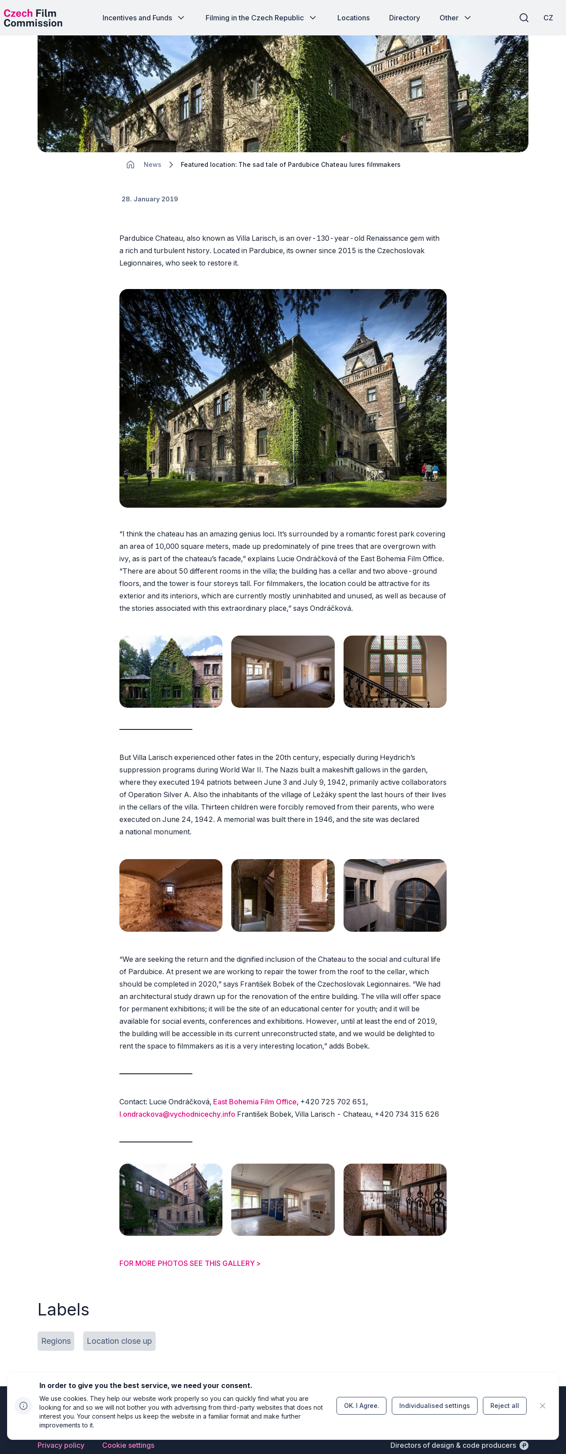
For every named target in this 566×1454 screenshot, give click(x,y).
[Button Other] (456, 17)
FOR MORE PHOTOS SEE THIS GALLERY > (190, 1244)
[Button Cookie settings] (128, 1426)
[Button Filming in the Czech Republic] (262, 17)
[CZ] (539, 17)
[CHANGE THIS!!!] (130, 186)
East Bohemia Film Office (255, 1096)
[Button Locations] (354, 17)
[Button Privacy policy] (61, 1426)
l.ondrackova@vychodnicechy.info (177, 1109)
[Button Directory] (404, 17)
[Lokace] (152, 186)
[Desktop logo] (42, 18)
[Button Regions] (56, 1322)
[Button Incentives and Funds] (144, 17)
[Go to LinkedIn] (523, 1399)
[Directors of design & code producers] (459, 1426)
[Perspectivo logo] (67, 1404)
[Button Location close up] (119, 1322)
